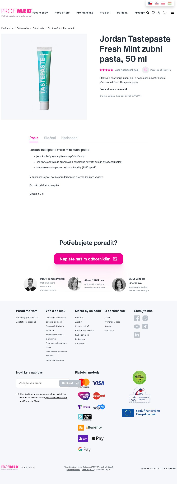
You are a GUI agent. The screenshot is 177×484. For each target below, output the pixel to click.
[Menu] (172, 13)
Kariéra (108, 326)
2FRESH (171, 468)
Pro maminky (84, 12)
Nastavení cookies (55, 360)
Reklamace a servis (84, 330)
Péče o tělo (62, 12)
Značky (78, 322)
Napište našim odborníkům (89, 259)
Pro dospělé (53, 28)
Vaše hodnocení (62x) (127, 70)
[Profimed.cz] (16, 12)
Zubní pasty (38, 28)
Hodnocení (69, 138)
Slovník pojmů (82, 326)
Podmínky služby (88, 469)
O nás (107, 317)
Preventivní (68, 28)
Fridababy (80, 339)
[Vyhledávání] (148, 12)
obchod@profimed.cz (27, 317)
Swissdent (80, 343)
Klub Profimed (82, 335)
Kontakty (109, 330)
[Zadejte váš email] (38, 383)
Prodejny (140, 12)
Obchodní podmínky (56, 317)
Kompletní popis (129, 82)
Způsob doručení (54, 322)
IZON (162, 468)
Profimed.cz (7, 28)
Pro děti (105, 12)
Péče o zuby (40, 12)
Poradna (122, 12)
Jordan (111, 96)
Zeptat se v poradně (26, 322)
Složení (50, 138)
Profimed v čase (112, 322)
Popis (34, 138)
